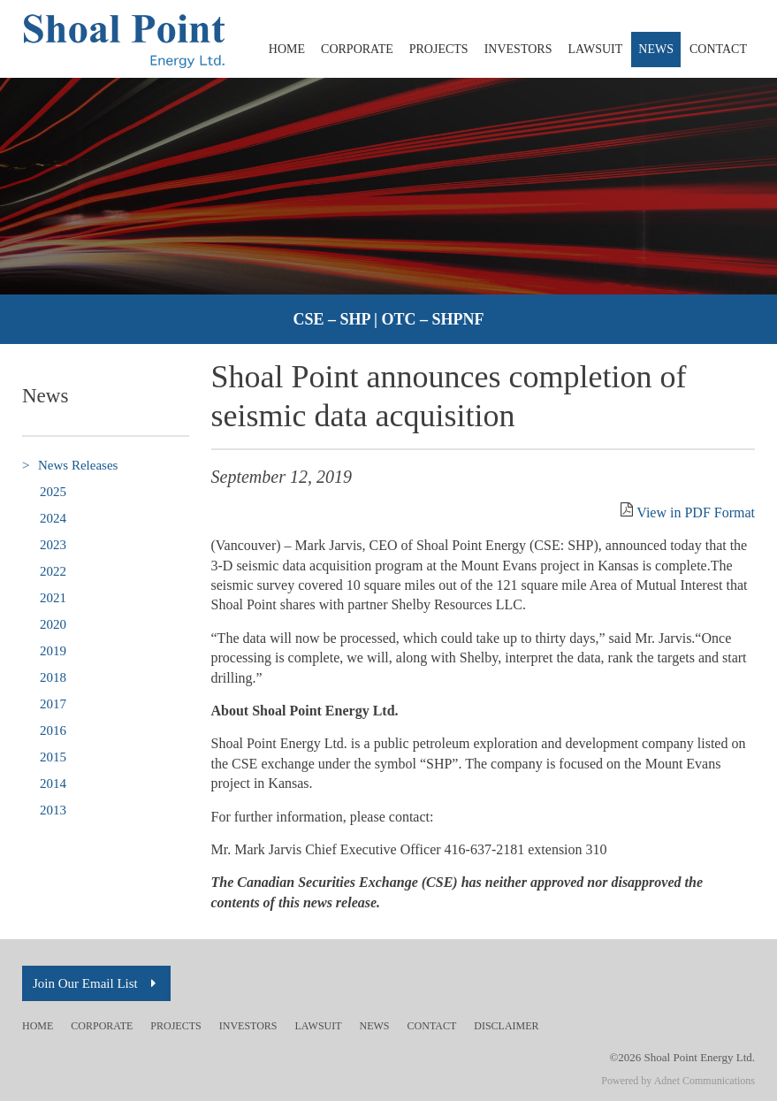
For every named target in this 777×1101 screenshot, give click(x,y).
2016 (53, 730)
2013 (53, 810)
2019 (53, 651)
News (656, 49)
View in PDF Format (695, 512)
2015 (53, 757)
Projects (438, 49)
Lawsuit (595, 49)
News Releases (70, 466)
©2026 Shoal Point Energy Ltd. (682, 1057)
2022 (53, 571)
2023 (53, 545)
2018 (53, 677)
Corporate (357, 49)
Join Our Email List (96, 983)
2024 (53, 518)
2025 (53, 492)
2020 (53, 624)
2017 (53, 704)
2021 (53, 598)
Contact (718, 49)
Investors (518, 49)
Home (287, 49)
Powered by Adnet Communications (678, 1080)
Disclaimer (506, 1026)
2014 (53, 783)
